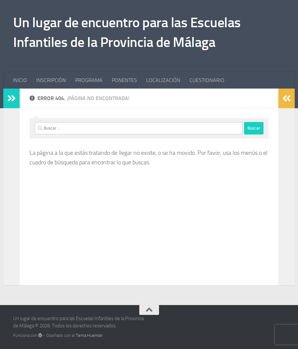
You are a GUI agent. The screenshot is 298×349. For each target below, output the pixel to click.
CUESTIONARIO (207, 80)
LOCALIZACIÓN (163, 80)
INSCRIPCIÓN (51, 80)
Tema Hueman (89, 335)
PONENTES (124, 80)
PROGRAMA (89, 80)
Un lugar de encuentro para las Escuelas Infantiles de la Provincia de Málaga (127, 32)
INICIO (20, 80)
